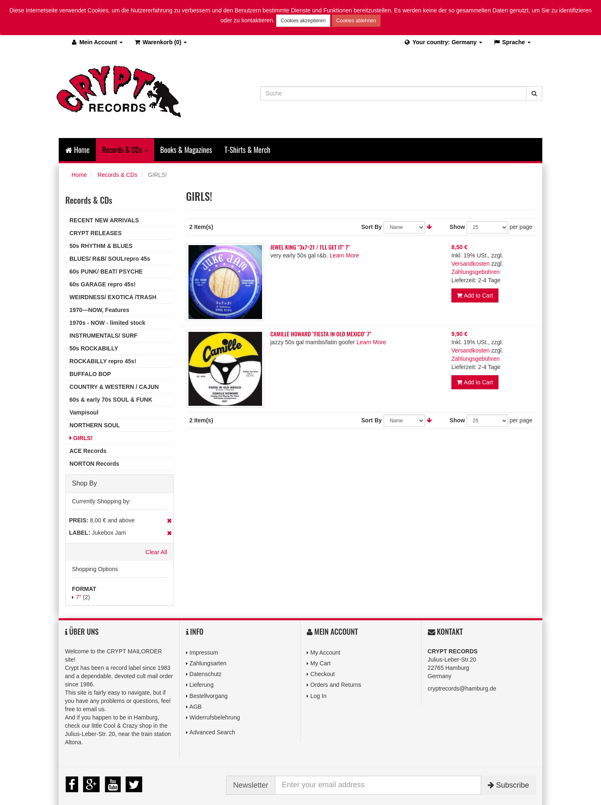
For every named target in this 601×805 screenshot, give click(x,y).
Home (77, 149)
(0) (160, 42)
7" (78, 597)
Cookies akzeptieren (303, 21)
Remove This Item (169, 521)
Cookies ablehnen (356, 21)
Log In (318, 696)
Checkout (322, 674)
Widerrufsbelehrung (214, 717)
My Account (325, 652)
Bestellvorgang (208, 696)
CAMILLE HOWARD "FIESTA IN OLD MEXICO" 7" (320, 333)
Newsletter (250, 785)
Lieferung (201, 684)
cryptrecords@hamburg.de (462, 688)
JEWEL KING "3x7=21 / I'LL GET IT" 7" (310, 247)
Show (457, 227)
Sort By (371, 227)
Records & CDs (117, 174)
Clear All (156, 552)
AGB (195, 706)
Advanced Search (212, 732)
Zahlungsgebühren (475, 272)
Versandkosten (470, 263)
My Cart (320, 663)
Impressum (203, 652)
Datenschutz (205, 674)
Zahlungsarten (208, 663)
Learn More (344, 255)
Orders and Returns (335, 684)
